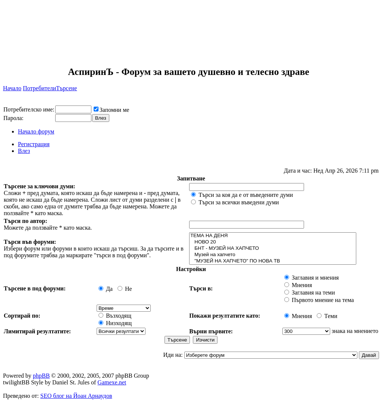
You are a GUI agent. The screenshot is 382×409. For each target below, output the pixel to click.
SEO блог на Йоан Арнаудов (76, 396)
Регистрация (34, 144)
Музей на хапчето (273, 255)
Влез (24, 151)
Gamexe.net (111, 382)
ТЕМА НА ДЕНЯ (273, 236)
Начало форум (36, 131)
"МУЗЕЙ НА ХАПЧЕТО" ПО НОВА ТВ (273, 261)
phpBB (41, 375)
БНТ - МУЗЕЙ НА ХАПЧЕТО (273, 248)
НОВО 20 (273, 242)
